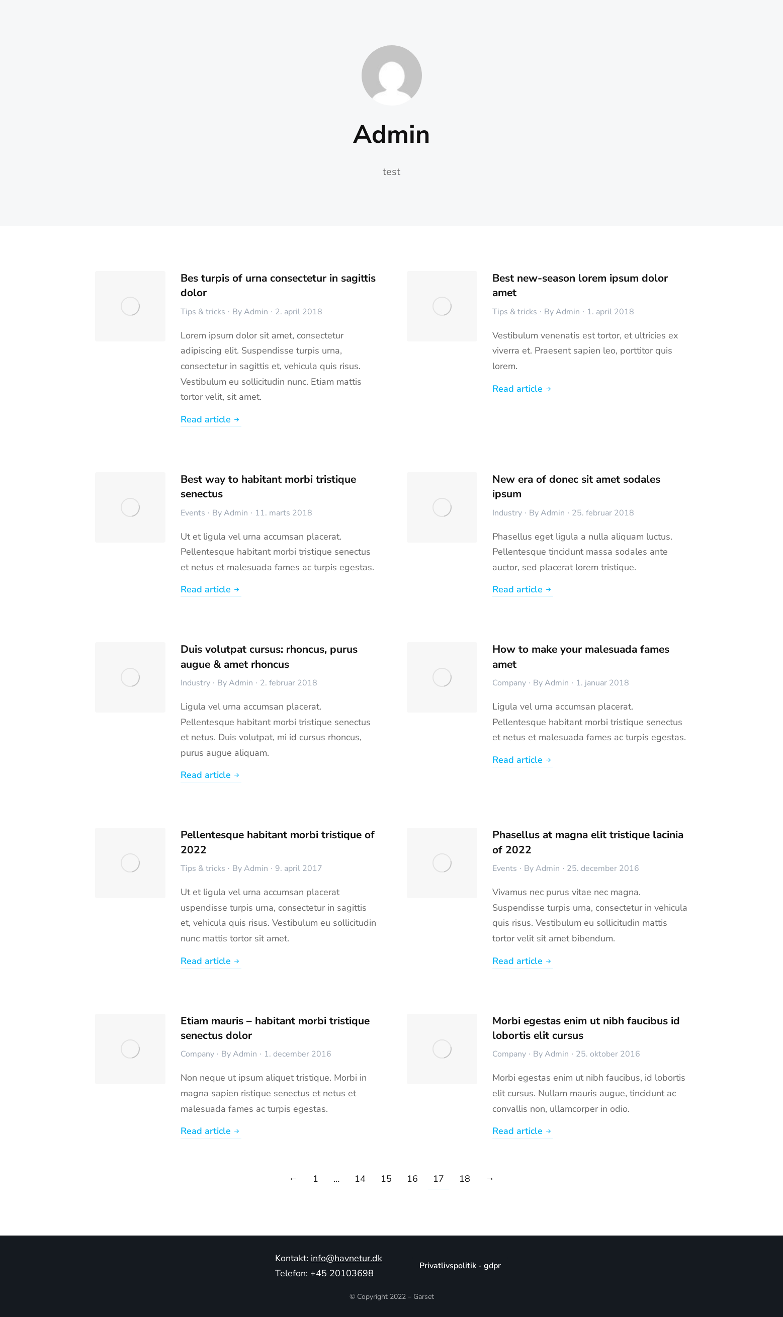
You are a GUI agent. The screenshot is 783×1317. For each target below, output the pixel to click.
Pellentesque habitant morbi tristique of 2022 (278, 842)
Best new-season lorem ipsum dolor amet (580, 285)
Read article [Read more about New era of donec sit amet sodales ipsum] (522, 590)
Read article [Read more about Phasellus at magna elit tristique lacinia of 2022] (522, 961)
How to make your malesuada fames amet (580, 656)
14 (360, 1179)
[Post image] (130, 306)
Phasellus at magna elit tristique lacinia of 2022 (587, 842)
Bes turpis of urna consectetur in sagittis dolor (278, 285)
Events (193, 512)
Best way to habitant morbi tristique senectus (268, 486)
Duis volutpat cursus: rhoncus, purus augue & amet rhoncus (269, 656)
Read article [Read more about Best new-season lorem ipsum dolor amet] (522, 389)
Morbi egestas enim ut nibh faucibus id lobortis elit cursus (586, 1028)
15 (386, 1179)
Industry (507, 512)
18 (464, 1179)
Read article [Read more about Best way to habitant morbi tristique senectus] (211, 590)
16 (412, 1179)
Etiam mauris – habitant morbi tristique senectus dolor (275, 1028)
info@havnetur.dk (346, 1258)
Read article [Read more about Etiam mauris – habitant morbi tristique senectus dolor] (211, 1131)
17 (438, 1179)
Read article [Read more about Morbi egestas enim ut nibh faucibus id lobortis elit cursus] (522, 1131)
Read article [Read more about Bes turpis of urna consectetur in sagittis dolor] (211, 420)
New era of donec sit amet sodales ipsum (576, 486)
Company (509, 682)
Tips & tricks (203, 311)
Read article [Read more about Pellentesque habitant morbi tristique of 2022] (211, 961)
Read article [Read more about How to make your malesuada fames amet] (522, 760)
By (250, 311)
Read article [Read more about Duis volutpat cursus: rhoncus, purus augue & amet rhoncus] (211, 775)
